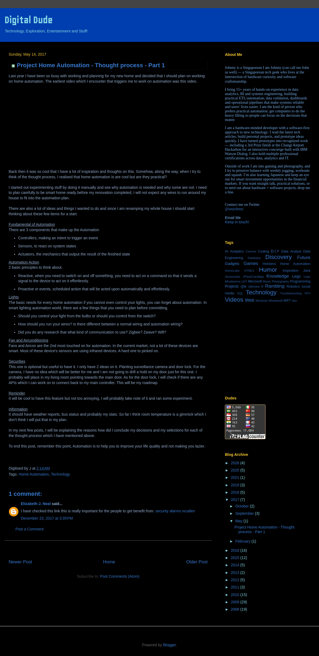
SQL (240, 293)
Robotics (293, 286)
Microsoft (255, 281)
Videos (234, 299)
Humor (268, 269)
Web (249, 300)
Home (109, 561)
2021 (235, 477)
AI (226, 251)
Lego (296, 276)
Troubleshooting (291, 293)
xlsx (294, 300)
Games (251, 263)
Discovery (278, 257)
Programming (300, 281)
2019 (235, 485)
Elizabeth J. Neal (36, 504)
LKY (244, 281)
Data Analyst (291, 251)
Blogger (169, 645)
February (243, 541)
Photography (280, 281)
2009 (235, 602)
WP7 (287, 300)
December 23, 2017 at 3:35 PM (47, 518)
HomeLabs (232, 270)
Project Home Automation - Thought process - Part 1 (264, 529)
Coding (263, 251)
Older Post (197, 561)
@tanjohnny (234, 209)
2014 (235, 565)
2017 (235, 499)
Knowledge (278, 276)
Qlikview (254, 286)
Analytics (237, 251)
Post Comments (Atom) (119, 576)
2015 (235, 558)
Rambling (274, 286)
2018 (235, 492)
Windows (261, 300)
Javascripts (232, 276)
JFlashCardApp (253, 276)
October (242, 506)
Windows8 (276, 300)
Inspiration (290, 271)
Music (267, 281)
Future (304, 257)
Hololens (269, 264)
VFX (307, 293)
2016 (235, 550)
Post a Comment (29, 529)
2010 (235, 595)
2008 (235, 609)
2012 (235, 580)
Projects (232, 286)
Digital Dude (28, 20)
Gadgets (232, 263)
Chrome (250, 251)
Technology (60, 474)
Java (306, 271)
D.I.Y (275, 251)
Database (254, 258)
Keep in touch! (237, 222)
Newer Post (20, 561)
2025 (235, 470)
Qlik (244, 286)
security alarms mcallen (175, 511)
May (239, 521)
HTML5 (249, 270)
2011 (235, 587)
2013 (235, 572)
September (245, 513)
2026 (235, 463)
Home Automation (34, 474)
